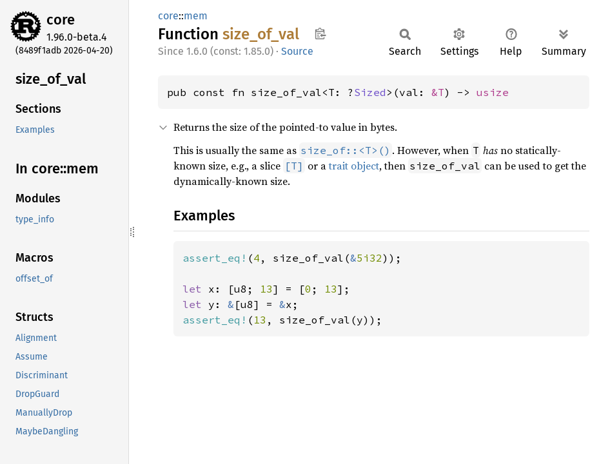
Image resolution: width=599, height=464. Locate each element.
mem (196, 16)
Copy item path (320, 33)
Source (297, 51)
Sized (370, 92)
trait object (354, 166)
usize (492, 92)
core (60, 19)
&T (437, 92)
